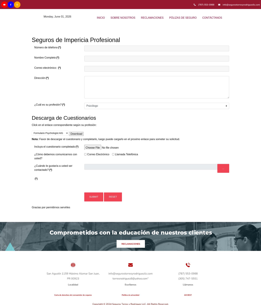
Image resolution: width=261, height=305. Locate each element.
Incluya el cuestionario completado (56, 146)
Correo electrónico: (47, 67)
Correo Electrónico (98, 154)
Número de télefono (47, 47)
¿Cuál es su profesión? (49, 104)
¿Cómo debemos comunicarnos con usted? (55, 156)
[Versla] (130, 4)
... (223, 168)
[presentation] (109, 183)
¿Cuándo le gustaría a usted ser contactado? (53, 167)
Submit (93, 196)
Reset (113, 196)
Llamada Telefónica (126, 154)
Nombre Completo (46, 57)
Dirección (41, 78)
